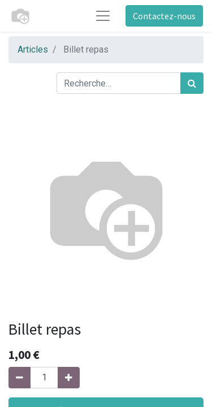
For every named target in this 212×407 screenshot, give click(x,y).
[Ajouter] (69, 377)
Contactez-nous (164, 15)
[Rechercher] (192, 83)
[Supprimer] (19, 377)
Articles (33, 49)
